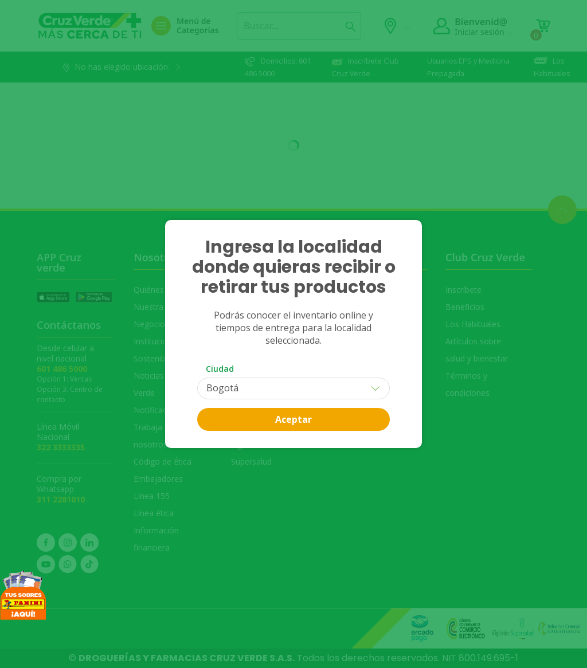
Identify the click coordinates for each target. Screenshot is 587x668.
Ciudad (220, 368)
